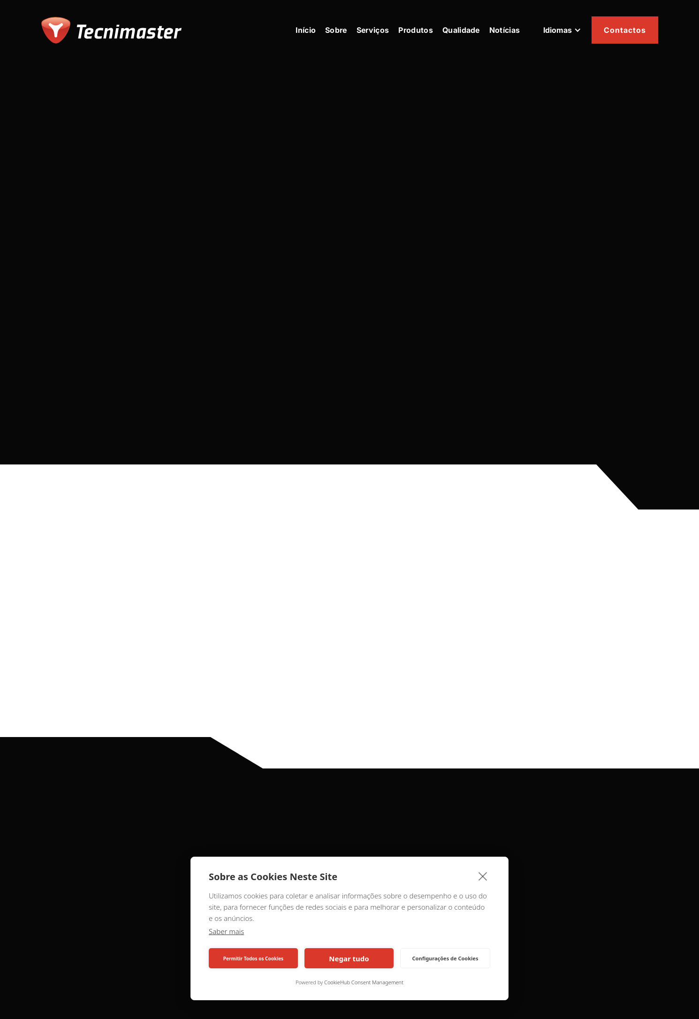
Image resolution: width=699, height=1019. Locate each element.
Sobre (336, 30)
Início (306, 30)
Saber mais (226, 931)
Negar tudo (349, 958)
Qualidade (461, 30)
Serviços (373, 30)
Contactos (625, 30)
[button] (562, 30)
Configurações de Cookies (445, 958)
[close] (483, 875)
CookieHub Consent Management (363, 982)
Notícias (504, 30)
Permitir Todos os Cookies (253, 958)
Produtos (415, 30)
